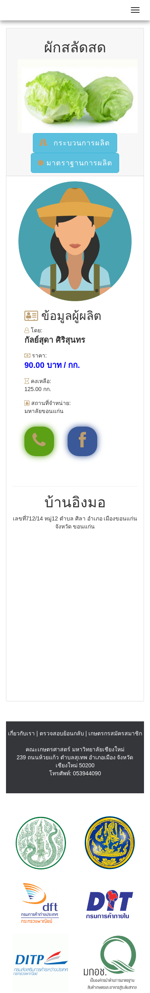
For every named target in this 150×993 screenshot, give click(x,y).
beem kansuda (84, 440)
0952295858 (41, 440)
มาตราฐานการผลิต (75, 163)
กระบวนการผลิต (75, 143)
